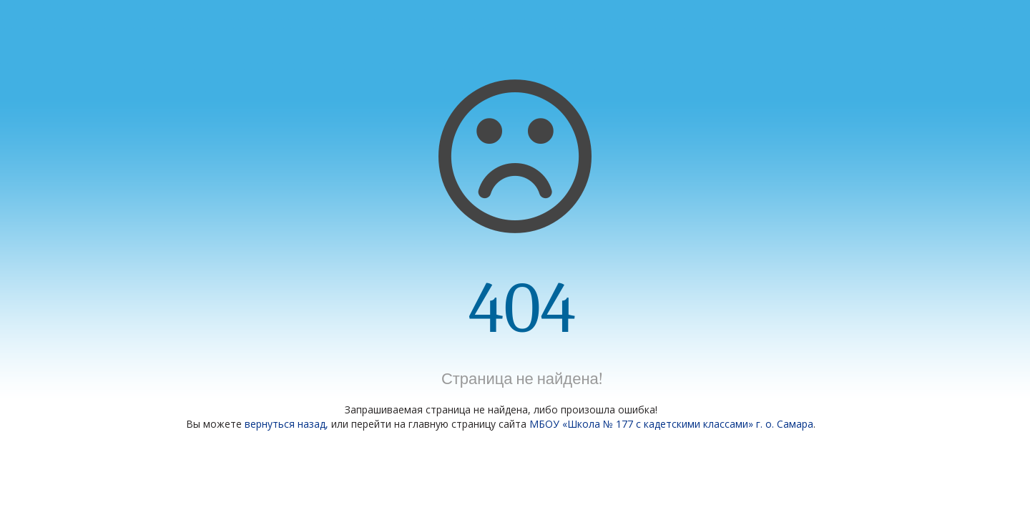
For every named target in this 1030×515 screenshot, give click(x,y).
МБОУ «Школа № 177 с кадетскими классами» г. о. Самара (671, 424)
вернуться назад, (286, 424)
